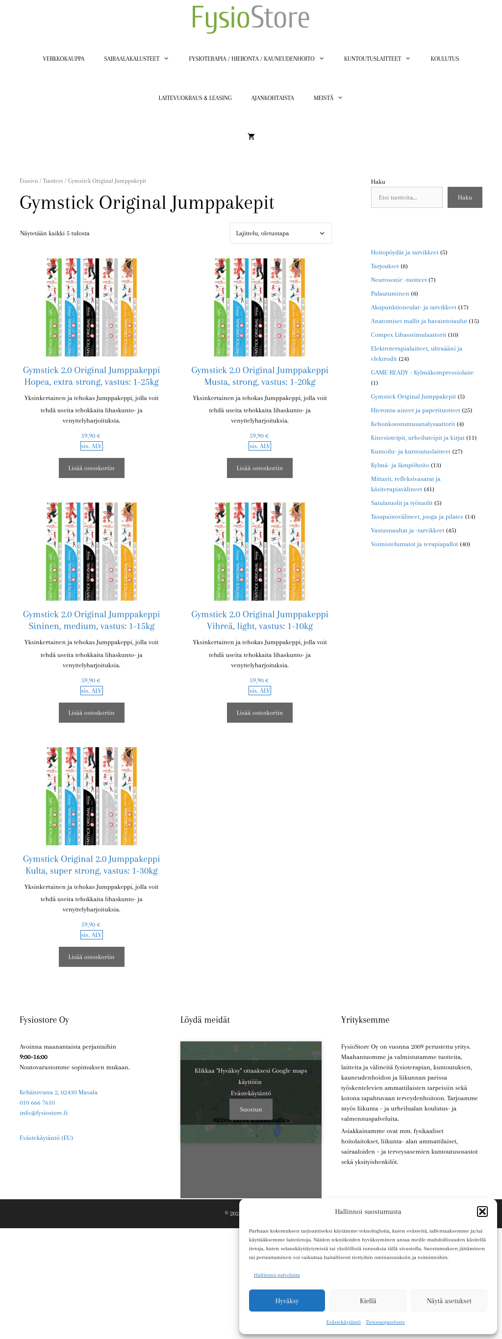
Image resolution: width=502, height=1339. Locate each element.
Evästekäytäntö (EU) (46, 1137)
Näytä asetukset (449, 1301)
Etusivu (29, 180)
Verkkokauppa (64, 58)
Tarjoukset (385, 266)
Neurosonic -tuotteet (399, 279)
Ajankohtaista (272, 98)
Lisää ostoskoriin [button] (92, 468)
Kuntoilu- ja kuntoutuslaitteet (411, 451)
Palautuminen (390, 293)
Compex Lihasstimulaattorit (409, 334)
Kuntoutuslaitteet (382, 58)
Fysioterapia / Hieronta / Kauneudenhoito (261, 58)
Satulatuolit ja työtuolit (402, 502)
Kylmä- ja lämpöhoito (400, 465)
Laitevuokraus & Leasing (195, 98)
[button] (482, 1211)
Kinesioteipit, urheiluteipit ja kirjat (418, 437)
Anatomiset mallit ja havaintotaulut (419, 321)
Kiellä (368, 1301)
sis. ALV (91, 446)
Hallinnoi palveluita (277, 1275)
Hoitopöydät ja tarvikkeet (405, 252)
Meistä (333, 98)
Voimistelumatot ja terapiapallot (414, 544)
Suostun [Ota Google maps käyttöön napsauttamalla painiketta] (251, 1109)
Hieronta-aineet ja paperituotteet (415, 410)
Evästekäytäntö (343, 1322)
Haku (378, 181)
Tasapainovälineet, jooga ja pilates (417, 516)
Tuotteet (53, 180)
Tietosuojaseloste (385, 1322)
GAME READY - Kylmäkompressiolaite (422, 372)
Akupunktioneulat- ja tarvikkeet (413, 307)
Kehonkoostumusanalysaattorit (413, 424)
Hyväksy (287, 1301)
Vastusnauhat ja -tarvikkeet (408, 530)
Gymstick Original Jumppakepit (413, 396)
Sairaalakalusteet (141, 58)
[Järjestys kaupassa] (281, 233)
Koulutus (445, 58)
